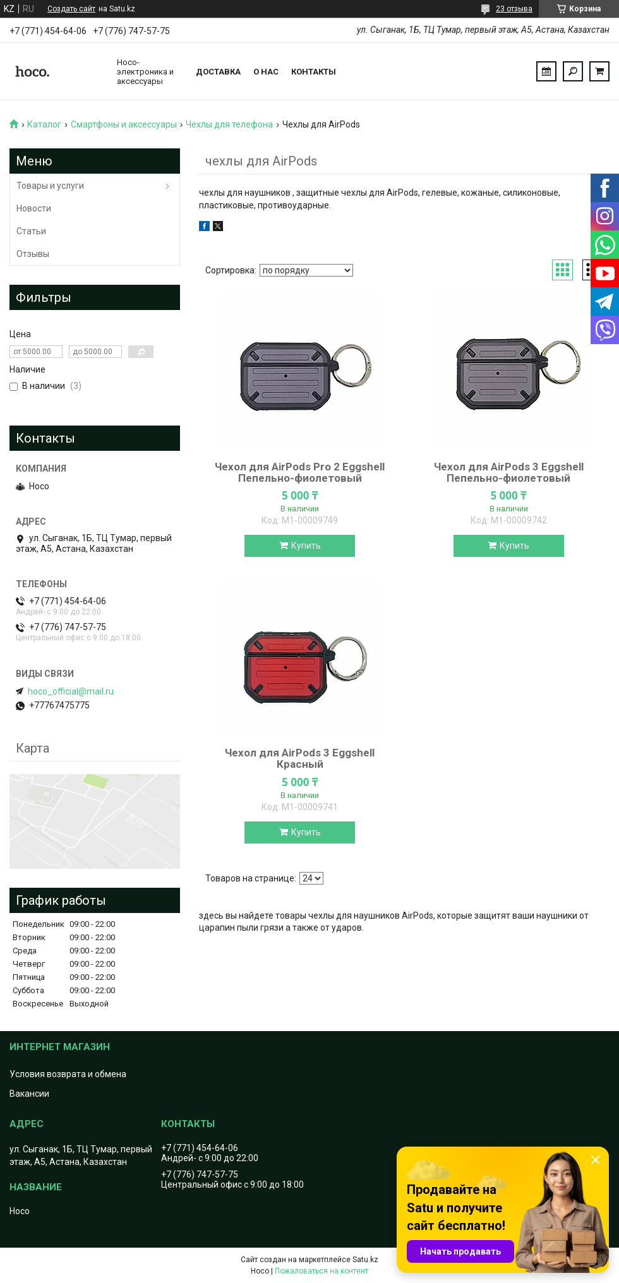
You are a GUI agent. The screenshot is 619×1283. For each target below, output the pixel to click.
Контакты (313, 71)
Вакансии (29, 1094)
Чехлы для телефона (229, 124)
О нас (266, 71)
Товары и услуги (50, 186)
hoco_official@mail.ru (71, 691)
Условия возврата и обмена (67, 1074)
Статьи (31, 231)
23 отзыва (514, 8)
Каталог (44, 124)
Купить (306, 545)
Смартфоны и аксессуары (124, 124)
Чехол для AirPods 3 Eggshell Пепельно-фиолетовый (509, 472)
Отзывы (32, 254)
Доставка (218, 71)
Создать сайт (71, 8)
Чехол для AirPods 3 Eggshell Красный (300, 758)
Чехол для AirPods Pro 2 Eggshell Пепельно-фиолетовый (300, 472)
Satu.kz (365, 1259)
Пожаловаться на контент (321, 1271)
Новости (33, 208)
